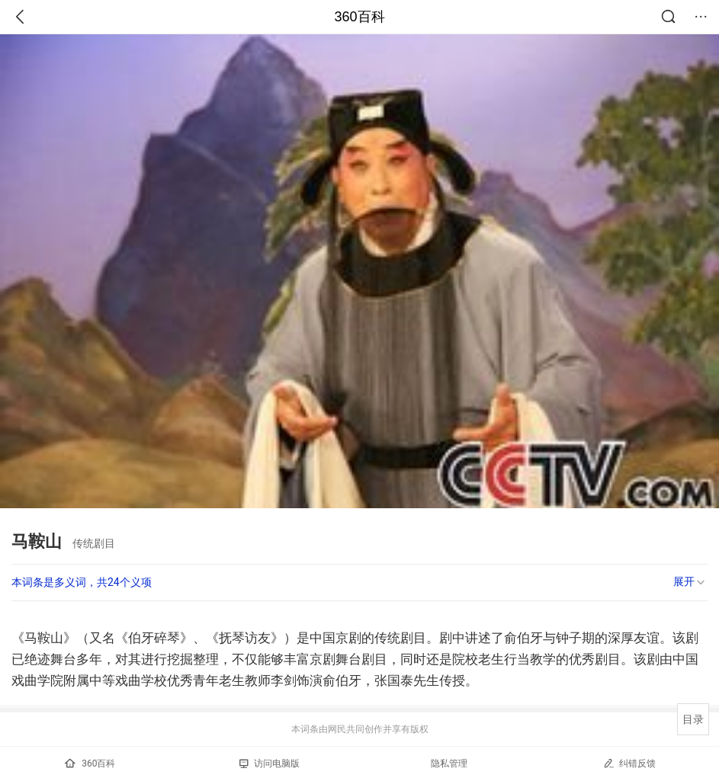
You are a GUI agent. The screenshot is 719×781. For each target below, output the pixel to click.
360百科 (359, 16)
